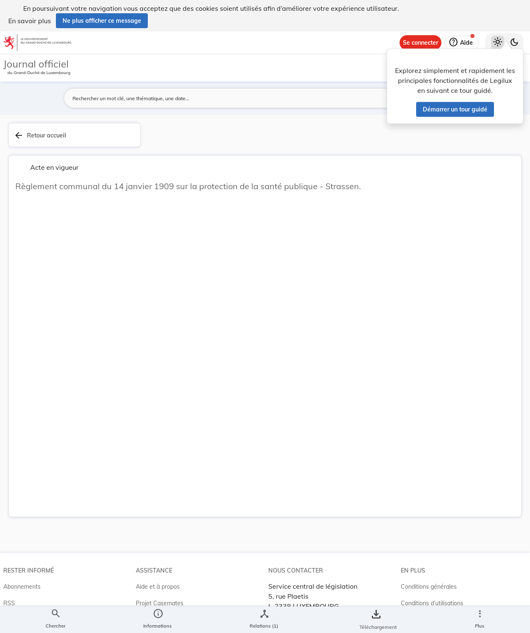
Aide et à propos (158, 546)
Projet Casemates (159, 562)
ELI (140, 579)
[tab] (497, 144)
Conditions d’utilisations (432, 562)
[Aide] (462, 43)
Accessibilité (417, 579)
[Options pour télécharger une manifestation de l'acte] (497, 249)
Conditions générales (429, 546)
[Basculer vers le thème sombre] (514, 43)
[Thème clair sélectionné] (497, 43)
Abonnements (22, 546)
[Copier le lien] (413, 306)
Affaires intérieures (412, 253)
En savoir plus (29, 21)
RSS (9, 562)
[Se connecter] (420, 42)
